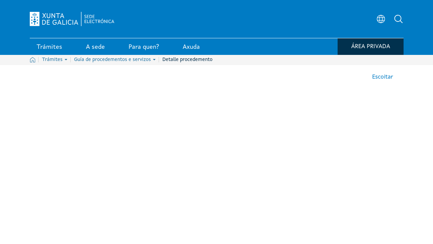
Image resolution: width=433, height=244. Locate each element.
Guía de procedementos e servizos (115, 59)
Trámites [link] (49, 47)
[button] (398, 19)
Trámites (54, 59)
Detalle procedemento (187, 59)
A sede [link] (95, 47)
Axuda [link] (191, 47)
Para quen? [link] (144, 47)
